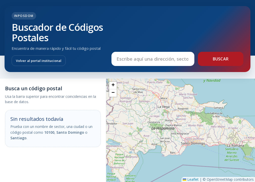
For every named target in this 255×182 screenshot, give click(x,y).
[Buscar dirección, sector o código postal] (152, 59)
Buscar (221, 59)
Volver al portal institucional (38, 60)
